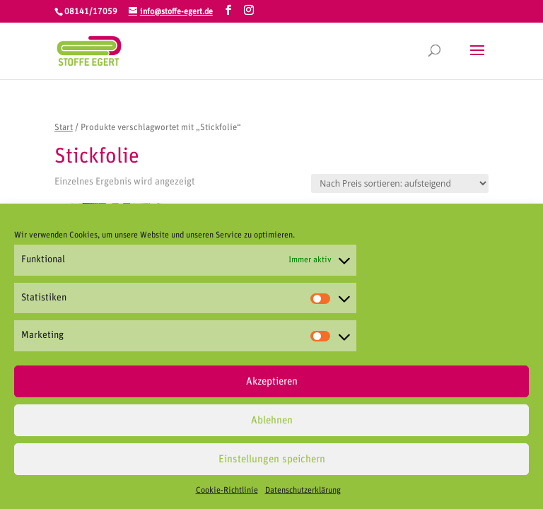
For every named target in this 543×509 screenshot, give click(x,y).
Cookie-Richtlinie (227, 494)
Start (63, 127)
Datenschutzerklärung (303, 494)
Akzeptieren (272, 385)
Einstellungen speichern (271, 463)
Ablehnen (272, 424)
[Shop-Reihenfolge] (400, 183)
